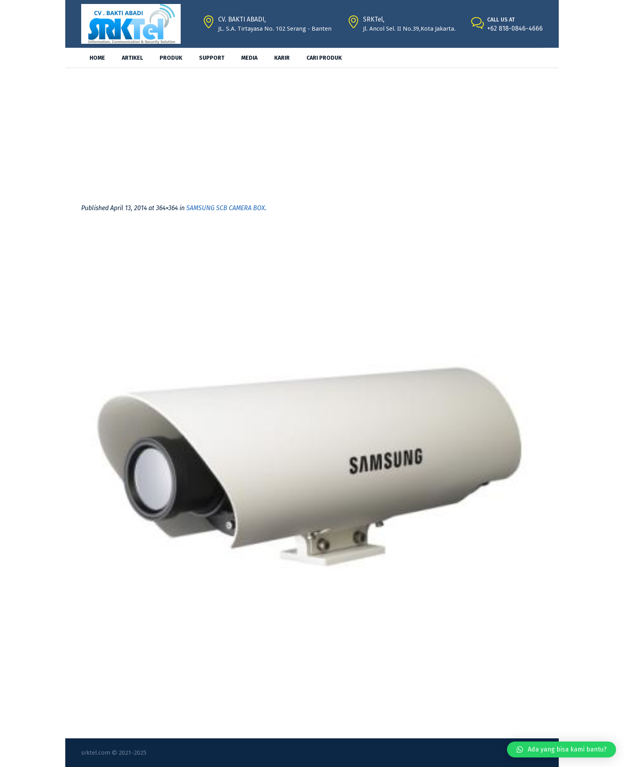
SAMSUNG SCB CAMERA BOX (225, 208)
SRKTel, (373, 19)
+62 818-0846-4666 (515, 28)
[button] (561, 749)
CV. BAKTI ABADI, (242, 19)
